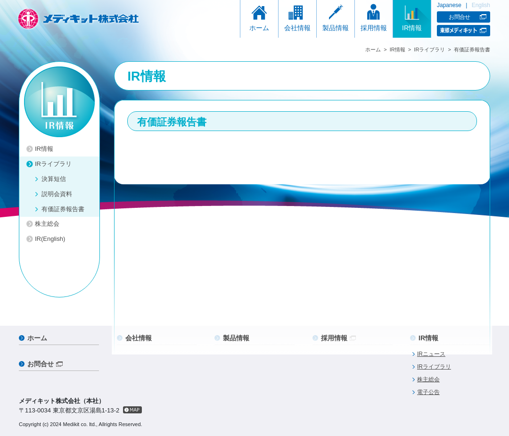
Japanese (449, 5)
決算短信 (53, 178)
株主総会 (47, 223)
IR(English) (50, 238)
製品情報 (335, 28)
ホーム (259, 28)
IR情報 (412, 28)
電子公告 (428, 392)
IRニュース (431, 354)
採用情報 (374, 28)
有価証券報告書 (62, 209)
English (481, 5)
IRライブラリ (429, 49)
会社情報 (297, 28)
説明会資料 (56, 193)
